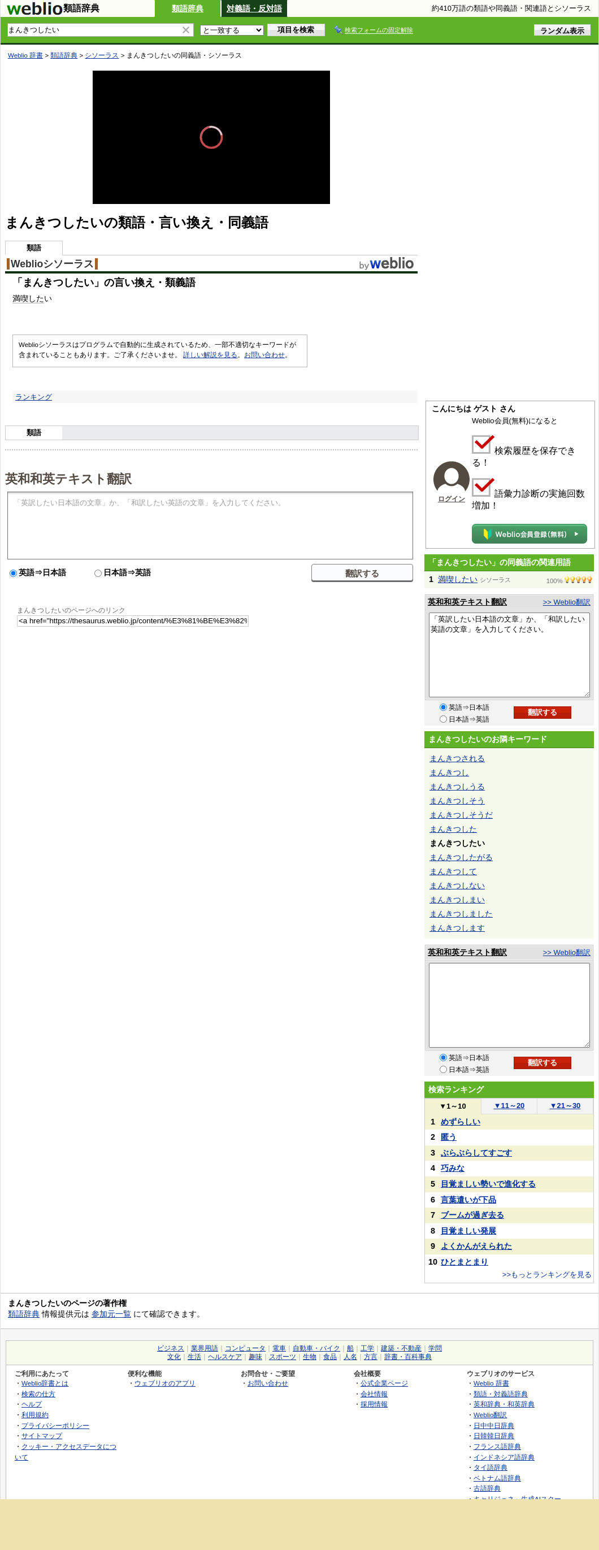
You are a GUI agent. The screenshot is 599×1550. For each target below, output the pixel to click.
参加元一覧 (111, 1313)
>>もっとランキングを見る (547, 1274)
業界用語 (204, 1348)
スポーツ (282, 1356)
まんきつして (453, 871)
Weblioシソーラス (52, 264)
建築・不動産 (401, 1348)
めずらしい (460, 1121)
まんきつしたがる (461, 857)
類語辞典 (187, 8)
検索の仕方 (38, 1393)
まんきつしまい (457, 899)
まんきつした (453, 828)
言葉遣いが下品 (468, 1199)
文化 (174, 1356)
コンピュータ (245, 1348)
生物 (309, 1356)
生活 (194, 1356)
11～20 (509, 1105)
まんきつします (457, 927)
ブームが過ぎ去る (472, 1214)
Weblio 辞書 (25, 55)
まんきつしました (461, 913)
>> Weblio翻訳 (567, 602)
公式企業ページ (384, 1383)
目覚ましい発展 (468, 1230)
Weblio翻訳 (490, 1414)
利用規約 (35, 1414)
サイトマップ (41, 1435)
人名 (350, 1356)
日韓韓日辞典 (494, 1435)
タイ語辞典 (490, 1467)
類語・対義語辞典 (501, 1393)
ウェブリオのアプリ (165, 1383)
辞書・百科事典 (408, 1356)
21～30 (565, 1105)
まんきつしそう (457, 800)
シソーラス (102, 55)
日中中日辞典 (494, 1425)
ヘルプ (31, 1404)
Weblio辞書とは (44, 1383)
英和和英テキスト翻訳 (68, 478)
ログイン (451, 499)
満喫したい (458, 579)
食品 (330, 1356)
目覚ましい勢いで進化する (488, 1183)
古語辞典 (487, 1488)
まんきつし (449, 772)
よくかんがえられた (476, 1246)
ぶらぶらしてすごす (476, 1152)
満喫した (28, 298)
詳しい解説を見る (210, 354)
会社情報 (374, 1393)
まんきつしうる (457, 786)
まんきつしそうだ (461, 814)
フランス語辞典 (497, 1446)
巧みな (453, 1168)
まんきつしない (457, 885)
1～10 (452, 1106)
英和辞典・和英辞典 (504, 1404)
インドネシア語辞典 (504, 1457)
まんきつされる (457, 758)
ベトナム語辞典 (497, 1478)
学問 (435, 1348)
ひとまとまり (464, 1261)
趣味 (255, 1356)
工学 (367, 1348)
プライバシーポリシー (55, 1425)
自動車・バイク (316, 1348)
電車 (279, 1348)
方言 (370, 1356)
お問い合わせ (264, 354)
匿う (449, 1136)
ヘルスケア (225, 1356)
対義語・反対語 (254, 8)
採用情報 (374, 1404)
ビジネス (170, 1348)
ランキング (33, 397)
